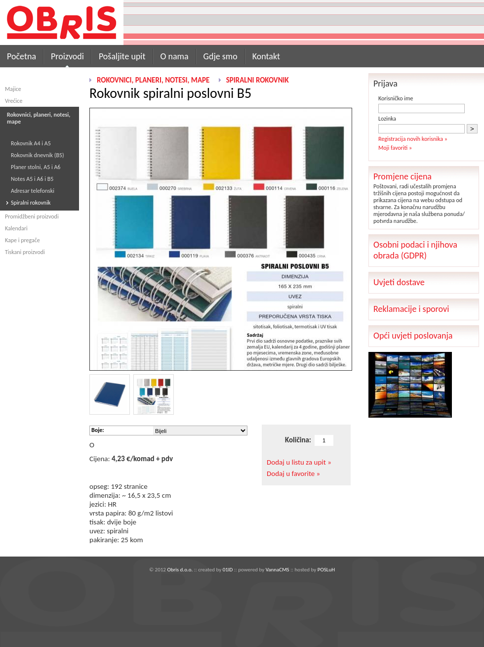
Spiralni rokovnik (30, 202)
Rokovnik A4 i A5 (31, 143)
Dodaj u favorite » (293, 473)
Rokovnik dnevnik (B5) (37, 155)
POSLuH (326, 569)
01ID (228, 569)
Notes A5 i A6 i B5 (32, 178)
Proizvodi (67, 56)
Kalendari (16, 228)
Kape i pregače (22, 240)
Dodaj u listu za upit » (299, 462)
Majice (13, 89)
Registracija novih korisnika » (412, 138)
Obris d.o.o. (180, 569)
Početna (21, 56)
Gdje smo (220, 56)
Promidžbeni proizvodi (32, 216)
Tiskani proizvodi (25, 252)
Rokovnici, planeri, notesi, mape (153, 80)
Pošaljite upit (122, 56)
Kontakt (266, 56)
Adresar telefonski (32, 190)
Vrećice (13, 100)
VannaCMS (277, 569)
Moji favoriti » (395, 147)
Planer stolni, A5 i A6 (35, 167)
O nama (175, 56)
